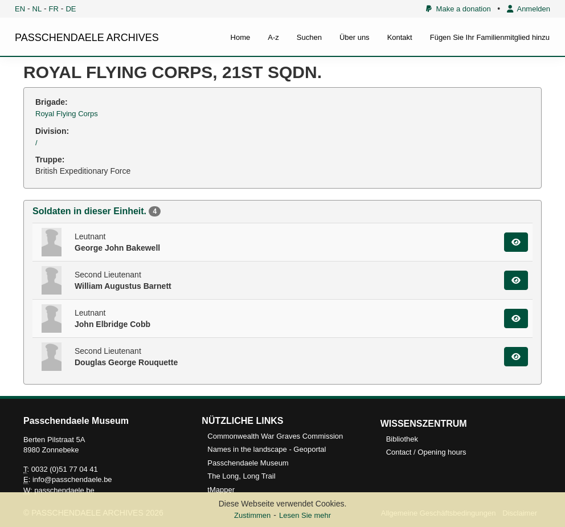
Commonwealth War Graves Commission (275, 436)
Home (241, 37)
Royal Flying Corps (66, 113)
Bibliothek (402, 439)
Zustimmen (252, 515)
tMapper (221, 489)
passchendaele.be (64, 490)
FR (54, 9)
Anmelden (528, 9)
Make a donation (458, 9)
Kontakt (399, 37)
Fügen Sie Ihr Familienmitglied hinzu (490, 37)
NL (37, 9)
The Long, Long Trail (241, 476)
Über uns (354, 37)
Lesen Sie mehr (305, 515)
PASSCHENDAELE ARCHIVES (87, 37)
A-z (273, 37)
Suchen (309, 37)
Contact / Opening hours (426, 452)
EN (20, 9)
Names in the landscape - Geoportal (266, 449)
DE (70, 9)
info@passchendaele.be (72, 479)
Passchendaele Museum (247, 463)
